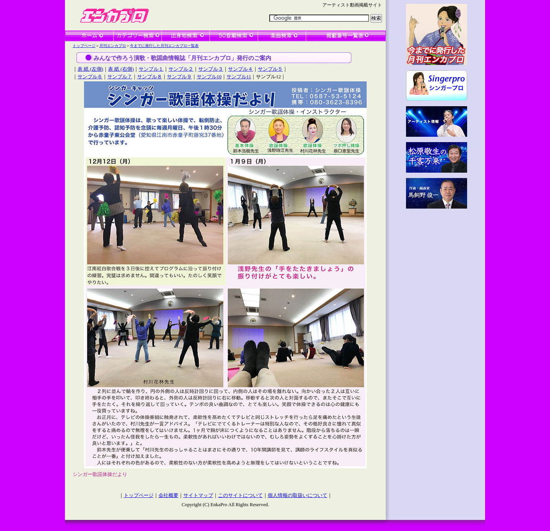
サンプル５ (270, 69)
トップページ (84, 46)
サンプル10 (209, 76)
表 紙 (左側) (90, 69)
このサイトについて (240, 495)
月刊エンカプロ (112, 46)
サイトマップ (198, 495)
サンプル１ (151, 69)
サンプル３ (210, 69)
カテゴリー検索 (137, 36)
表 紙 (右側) (121, 69)
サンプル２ (180, 69)
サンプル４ (240, 69)
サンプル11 (238, 76)
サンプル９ (179, 76)
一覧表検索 (346, 36)
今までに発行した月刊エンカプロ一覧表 (164, 46)
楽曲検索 (282, 36)
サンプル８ (149, 76)
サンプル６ (90, 76)
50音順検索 (234, 36)
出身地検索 (186, 36)
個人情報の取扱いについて (297, 495)
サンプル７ (119, 76)
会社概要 (168, 495)
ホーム (89, 36)
